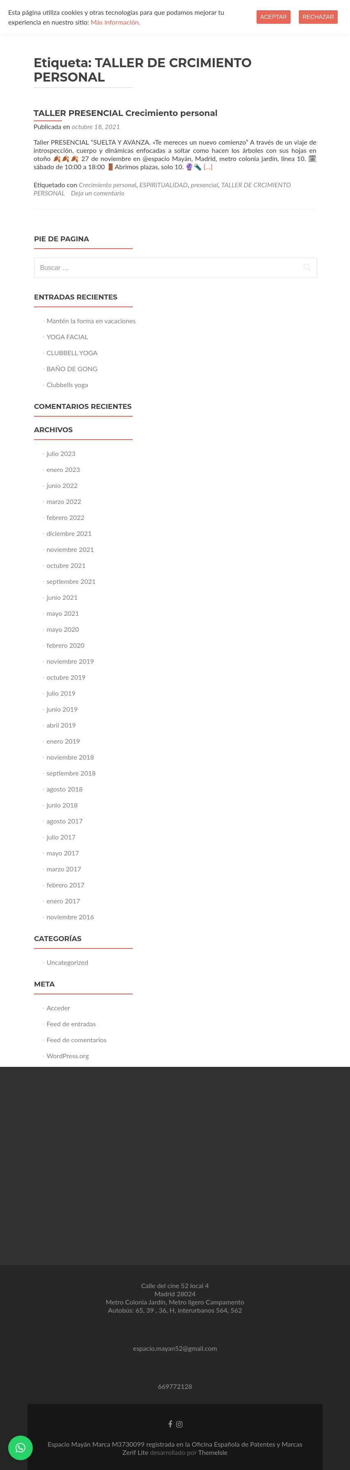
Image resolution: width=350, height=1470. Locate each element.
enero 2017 (63, 901)
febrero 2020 (65, 645)
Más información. (115, 22)
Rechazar (318, 17)
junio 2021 (62, 597)
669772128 (175, 1386)
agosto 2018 (65, 789)
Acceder (58, 1008)
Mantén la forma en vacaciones (91, 320)
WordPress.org (68, 1055)
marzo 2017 (64, 869)
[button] (20, 1448)
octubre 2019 (66, 677)
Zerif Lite (136, 1452)
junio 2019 (62, 709)
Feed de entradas (71, 1024)
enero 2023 (63, 469)
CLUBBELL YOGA (72, 352)
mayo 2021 (63, 613)
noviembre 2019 (70, 661)
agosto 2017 (65, 821)
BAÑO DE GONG (72, 368)
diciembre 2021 (69, 533)
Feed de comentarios (77, 1040)
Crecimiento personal (107, 184)
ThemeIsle (212, 1452)
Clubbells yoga (67, 384)
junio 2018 (62, 805)
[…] (208, 166)
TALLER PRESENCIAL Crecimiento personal (126, 113)
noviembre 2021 (70, 549)
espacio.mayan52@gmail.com (175, 1348)
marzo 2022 (64, 501)
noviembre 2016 (70, 917)
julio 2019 (61, 693)
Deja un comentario (97, 193)
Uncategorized (68, 962)
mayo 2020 (63, 629)
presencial (204, 184)
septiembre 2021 (71, 581)
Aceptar (273, 17)
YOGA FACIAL (67, 336)
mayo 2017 (63, 853)
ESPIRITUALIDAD (163, 184)
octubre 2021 (66, 565)
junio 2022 (62, 485)
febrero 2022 (65, 517)
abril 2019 (61, 725)
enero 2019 (63, 741)
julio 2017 (61, 837)
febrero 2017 (65, 885)
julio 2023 (61, 453)
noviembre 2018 (70, 757)
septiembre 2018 (71, 773)
